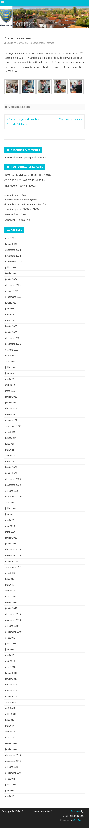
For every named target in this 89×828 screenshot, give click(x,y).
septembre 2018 (13, 632)
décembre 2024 (13, 250)
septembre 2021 (13, 426)
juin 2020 (9, 514)
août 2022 (10, 361)
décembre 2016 (13, 755)
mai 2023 (9, 314)
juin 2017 (9, 720)
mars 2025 (10, 238)
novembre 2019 (13, 555)
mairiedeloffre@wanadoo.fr (20, 185)
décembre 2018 (13, 614)
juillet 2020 (10, 508)
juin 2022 (9, 373)
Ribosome (76, 811)
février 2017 (11, 743)
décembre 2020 (13, 479)
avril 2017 (10, 731)
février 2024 (11, 273)
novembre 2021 (13, 414)
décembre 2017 (13, 684)
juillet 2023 (10, 303)
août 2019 (10, 573)
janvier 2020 (11, 543)
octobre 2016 (12, 767)
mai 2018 (9, 655)
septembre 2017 (13, 702)
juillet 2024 (10, 267)
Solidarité (25, 107)
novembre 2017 (13, 690)
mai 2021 (9, 449)
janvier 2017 (11, 749)
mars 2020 (10, 532)
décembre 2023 (13, 285)
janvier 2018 (11, 679)
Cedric (10, 43)
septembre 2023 (13, 297)
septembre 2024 (13, 261)
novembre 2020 (13, 485)
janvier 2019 (11, 608)
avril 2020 (10, 526)
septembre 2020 (13, 496)
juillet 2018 (10, 643)
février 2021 (11, 467)
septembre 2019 (13, 567)
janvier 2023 (11, 332)
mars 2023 (10, 320)
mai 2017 (9, 725)
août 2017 (10, 708)
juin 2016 (9, 790)
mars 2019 (10, 596)
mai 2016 (9, 796)
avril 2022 (10, 385)
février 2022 (11, 397)
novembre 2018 (13, 620)
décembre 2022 (13, 338)
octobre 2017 (12, 696)
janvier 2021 (11, 473)
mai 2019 (9, 585)
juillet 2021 (10, 438)
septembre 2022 (13, 355)
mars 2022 (10, 391)
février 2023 (11, 326)
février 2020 (11, 537)
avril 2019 (10, 590)
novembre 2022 (13, 344)
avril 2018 (10, 661)
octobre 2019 (12, 561)
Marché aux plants (70, 119)
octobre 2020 (12, 491)
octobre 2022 (12, 349)
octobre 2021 (12, 420)
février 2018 (11, 673)
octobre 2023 (12, 291)
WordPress (78, 820)
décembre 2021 (13, 408)
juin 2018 (9, 649)
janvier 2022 (11, 402)
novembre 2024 (13, 256)
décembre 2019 (13, 549)
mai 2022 (9, 379)
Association (14, 107)
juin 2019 (9, 579)
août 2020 (10, 502)
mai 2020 (9, 520)
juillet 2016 (10, 784)
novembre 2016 (13, 761)
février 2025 (11, 244)
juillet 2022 (10, 367)
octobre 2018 (12, 626)
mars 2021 (10, 461)
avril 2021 (10, 455)
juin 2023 (9, 308)
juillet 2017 (10, 714)
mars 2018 (10, 667)
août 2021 (10, 432)
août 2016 (10, 778)
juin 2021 (9, 444)
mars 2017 (10, 737)
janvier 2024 (11, 279)
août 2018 (10, 637)
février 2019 (11, 602)
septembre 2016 (13, 773)
